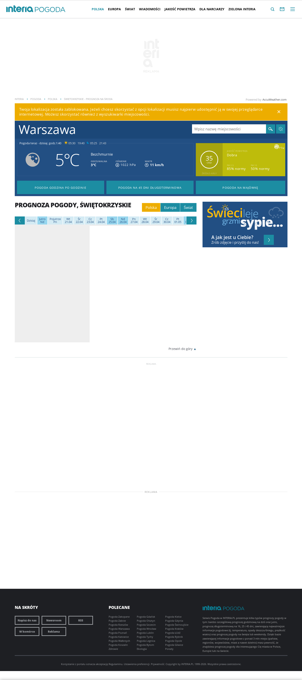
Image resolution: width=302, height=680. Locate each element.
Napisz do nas (27, 620)
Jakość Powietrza (180, 9)
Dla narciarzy (211, 9)
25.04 (112, 220)
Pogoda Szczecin (146, 624)
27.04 (134, 220)
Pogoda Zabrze (117, 620)
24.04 (101, 220)
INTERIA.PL (187, 664)
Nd (42, 220)
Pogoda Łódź (172, 632)
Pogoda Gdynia (174, 620)
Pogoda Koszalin (118, 644)
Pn (55, 220)
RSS (80, 620)
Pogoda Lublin (145, 632)
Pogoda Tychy (145, 636)
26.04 (123, 220)
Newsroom (53, 620)
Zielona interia (242, 9)
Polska (98, 9)
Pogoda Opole (173, 640)
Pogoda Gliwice (174, 644)
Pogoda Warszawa (119, 628)
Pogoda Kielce (173, 616)
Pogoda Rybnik (174, 636)
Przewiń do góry (180, 349)
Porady (169, 648)
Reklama (54, 631)
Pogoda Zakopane (119, 616)
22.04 (79, 220)
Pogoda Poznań (118, 632)
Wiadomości (150, 9)
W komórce (27, 631)
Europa (114, 9)
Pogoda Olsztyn (146, 620)
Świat (130, 9)
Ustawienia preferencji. (137, 664)
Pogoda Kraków (174, 628)
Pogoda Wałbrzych (119, 640)
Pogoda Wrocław (146, 628)
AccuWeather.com (274, 99)
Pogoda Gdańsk (146, 616)
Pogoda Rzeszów (118, 624)
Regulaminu (115, 664)
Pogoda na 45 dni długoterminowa (150, 188)
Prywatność (157, 664)
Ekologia (142, 648)
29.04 (155, 220)
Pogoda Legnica (146, 640)
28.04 (144, 220)
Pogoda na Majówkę (240, 188)
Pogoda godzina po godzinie (61, 188)
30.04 (166, 220)
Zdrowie (113, 648)
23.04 (90, 220)
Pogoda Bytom (145, 644)
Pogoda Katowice (119, 636)
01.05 (177, 220)
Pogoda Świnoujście (176, 624)
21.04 (68, 220)
